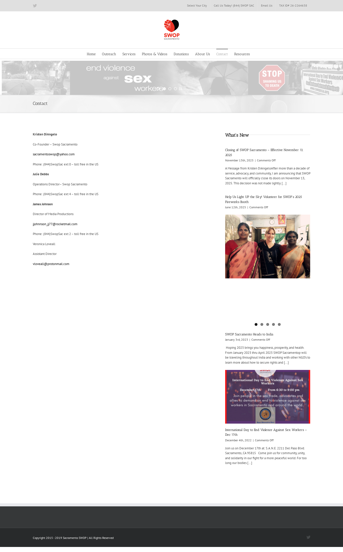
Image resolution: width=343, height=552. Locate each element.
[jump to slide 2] (169, 88)
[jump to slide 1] (164, 88)
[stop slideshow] (180, 88)
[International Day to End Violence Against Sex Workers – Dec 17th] (267, 397)
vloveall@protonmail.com (51, 264)
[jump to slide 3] (175, 88)
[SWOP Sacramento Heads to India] (267, 246)
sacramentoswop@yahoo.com (54, 154)
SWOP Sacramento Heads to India (249, 334)
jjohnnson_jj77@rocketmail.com (55, 224)
